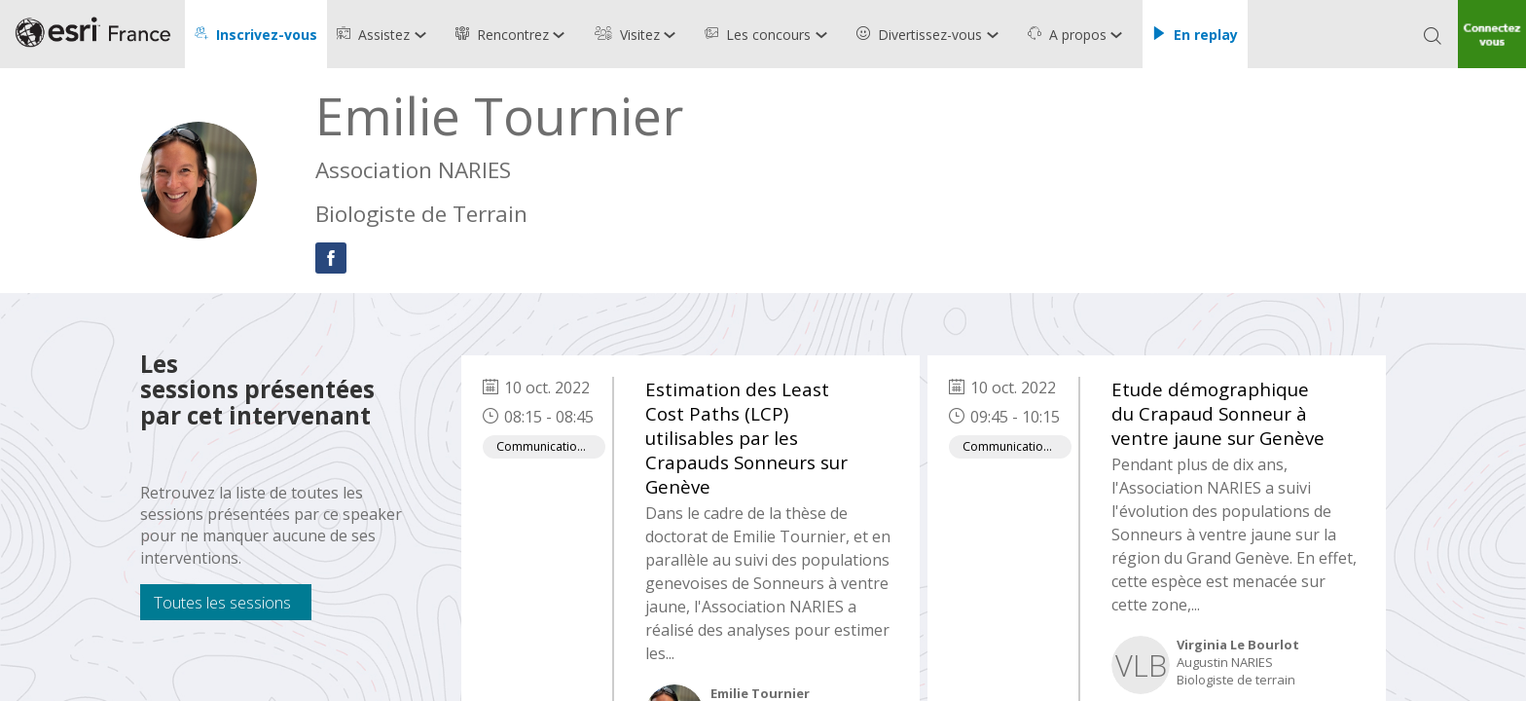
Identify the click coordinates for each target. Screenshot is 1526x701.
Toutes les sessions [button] (222, 602)
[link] (386, 34)
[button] (256, 34)
